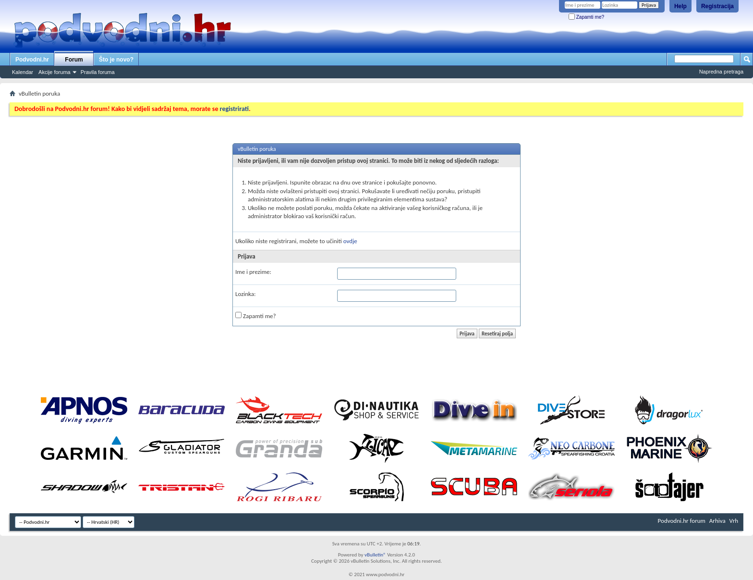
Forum (74, 59)
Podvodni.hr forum (681, 520)
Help (680, 6)
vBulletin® (375, 555)
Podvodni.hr (32, 59)
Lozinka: (245, 293)
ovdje (350, 241)
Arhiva (717, 520)
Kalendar (22, 72)
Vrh (733, 520)
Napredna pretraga (721, 71)
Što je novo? (116, 59)
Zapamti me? (586, 17)
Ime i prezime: (253, 271)
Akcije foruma (54, 72)
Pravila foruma (98, 72)
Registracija (717, 6)
